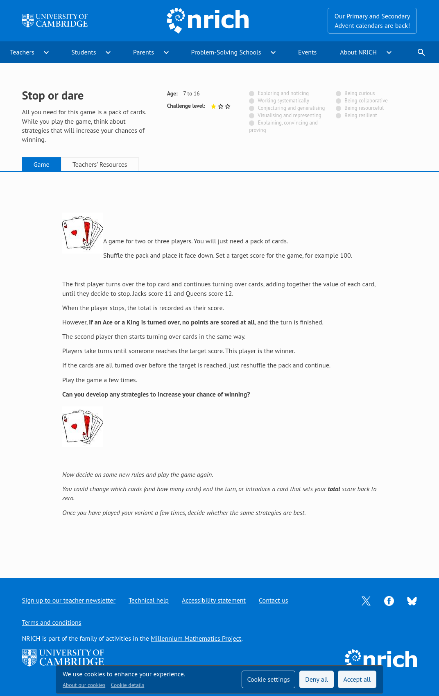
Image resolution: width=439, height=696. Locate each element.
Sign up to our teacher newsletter (68, 600)
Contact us (273, 600)
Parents (143, 52)
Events (307, 52)
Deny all (316, 679)
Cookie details (127, 685)
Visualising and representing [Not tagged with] (289, 115)
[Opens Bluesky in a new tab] (412, 600)
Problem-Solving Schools (226, 52)
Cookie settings (268, 679)
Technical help (149, 600)
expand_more (46, 52)
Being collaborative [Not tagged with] (366, 100)
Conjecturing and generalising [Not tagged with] (291, 107)
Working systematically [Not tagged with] (283, 100)
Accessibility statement (214, 600)
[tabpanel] (219, 367)
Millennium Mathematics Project (196, 638)
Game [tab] (42, 164)
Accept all (357, 679)
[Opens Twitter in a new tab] (366, 600)
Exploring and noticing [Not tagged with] (283, 93)
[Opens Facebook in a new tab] (389, 600)
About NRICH (358, 52)
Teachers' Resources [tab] (99, 164)
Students (83, 52)
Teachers (22, 52)
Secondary (395, 16)
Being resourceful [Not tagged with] (364, 107)
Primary (356, 16)
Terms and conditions (51, 622)
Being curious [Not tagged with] (359, 93)
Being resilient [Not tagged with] (360, 115)
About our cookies (84, 685)
